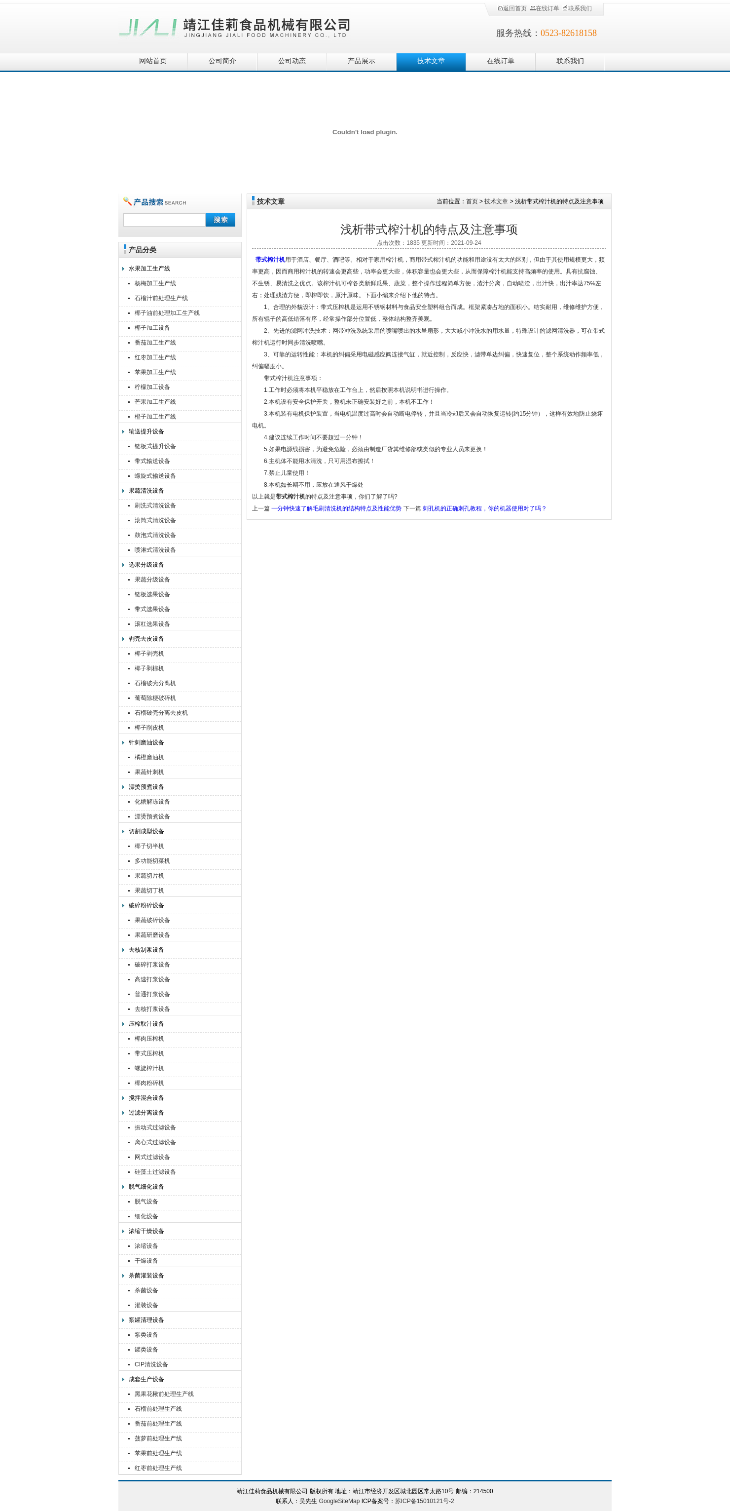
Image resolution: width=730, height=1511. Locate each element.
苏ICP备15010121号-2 (424, 1501)
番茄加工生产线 (155, 342)
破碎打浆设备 (152, 964)
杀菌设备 (146, 1290)
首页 (472, 201)
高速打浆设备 (152, 979)
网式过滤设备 (152, 1157)
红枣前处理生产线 (158, 1468)
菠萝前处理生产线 (158, 1438)
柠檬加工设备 (152, 387)
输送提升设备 (146, 431)
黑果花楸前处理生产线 (164, 1394)
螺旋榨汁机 (149, 1068)
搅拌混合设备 (146, 1097)
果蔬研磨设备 (152, 934)
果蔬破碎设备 (152, 920)
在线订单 (544, 8)
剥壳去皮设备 (146, 638)
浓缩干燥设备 (146, 1231)
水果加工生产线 (149, 268)
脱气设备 (146, 1201)
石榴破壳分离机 (155, 683)
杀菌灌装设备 (146, 1275)
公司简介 (222, 61)
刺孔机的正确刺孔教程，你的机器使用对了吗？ (485, 508)
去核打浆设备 (152, 1009)
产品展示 (361, 61)
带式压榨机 (149, 1053)
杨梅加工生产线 (155, 283)
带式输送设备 (152, 461)
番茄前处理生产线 (158, 1423)
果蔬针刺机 (149, 772)
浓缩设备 (146, 1245)
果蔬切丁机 (149, 890)
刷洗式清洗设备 (155, 505)
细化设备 (146, 1216)
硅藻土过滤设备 (155, 1171)
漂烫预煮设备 (146, 786)
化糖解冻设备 (152, 801)
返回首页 (512, 8)
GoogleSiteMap (339, 1501)
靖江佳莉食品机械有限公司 (234, 26)
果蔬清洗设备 (146, 490)
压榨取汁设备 (146, 1023)
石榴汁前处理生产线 (161, 298)
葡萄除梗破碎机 (155, 698)
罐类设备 (146, 1349)
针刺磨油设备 (146, 742)
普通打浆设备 (152, 994)
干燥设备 (146, 1260)
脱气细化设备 (146, 1186)
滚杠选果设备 (152, 623)
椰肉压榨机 (149, 1038)
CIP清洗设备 (151, 1364)
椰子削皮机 (149, 727)
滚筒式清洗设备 (155, 520)
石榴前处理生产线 (158, 1408)
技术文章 (431, 61)
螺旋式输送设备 (155, 475)
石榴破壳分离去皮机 (161, 712)
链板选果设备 (152, 594)
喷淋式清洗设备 (155, 549)
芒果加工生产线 (155, 401)
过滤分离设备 (146, 1112)
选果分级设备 (146, 564)
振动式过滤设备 (155, 1127)
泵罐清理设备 (146, 1320)
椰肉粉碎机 (149, 1083)
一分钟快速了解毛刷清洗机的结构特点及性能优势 (336, 508)
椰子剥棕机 (149, 668)
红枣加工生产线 (155, 357)
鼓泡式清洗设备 (155, 535)
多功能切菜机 (152, 860)
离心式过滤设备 (155, 1142)
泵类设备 (146, 1334)
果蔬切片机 (149, 875)
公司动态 (292, 61)
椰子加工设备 (152, 327)
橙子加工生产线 (155, 416)
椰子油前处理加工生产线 (167, 313)
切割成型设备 (146, 831)
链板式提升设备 (155, 446)
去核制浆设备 (146, 949)
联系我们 (577, 8)
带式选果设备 (152, 609)
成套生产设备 (146, 1379)
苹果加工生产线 (155, 372)
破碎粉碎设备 (146, 905)
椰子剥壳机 (149, 653)
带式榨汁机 (270, 259)
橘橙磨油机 (149, 757)
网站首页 (153, 61)
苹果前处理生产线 (158, 1453)
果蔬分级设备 (152, 579)
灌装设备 (146, 1305)
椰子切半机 (149, 846)
